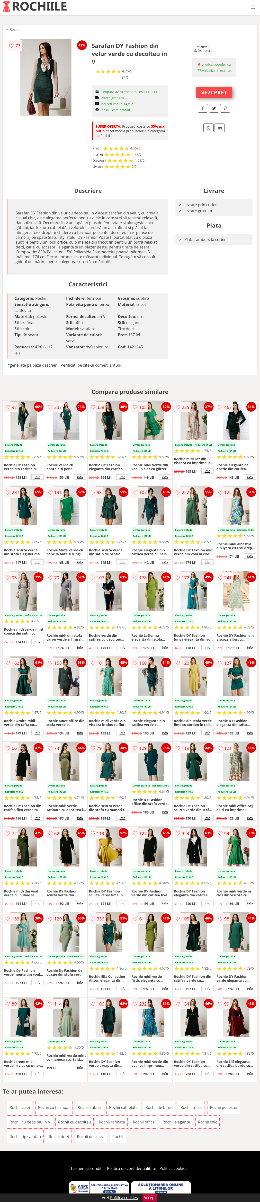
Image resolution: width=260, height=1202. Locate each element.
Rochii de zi (59, 1136)
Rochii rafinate (112, 1122)
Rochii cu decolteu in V (29, 1122)
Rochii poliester (224, 1107)
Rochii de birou (159, 1107)
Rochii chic (207, 1122)
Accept (150, 1197)
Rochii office (144, 1122)
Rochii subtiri (89, 1107)
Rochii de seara (90, 1136)
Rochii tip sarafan (25, 1136)
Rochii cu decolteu (74, 1122)
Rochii (14, 29)
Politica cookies (173, 1168)
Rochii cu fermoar (54, 1107)
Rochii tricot (191, 1107)
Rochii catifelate (123, 1107)
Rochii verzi (19, 1107)
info (37, 477)
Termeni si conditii (87, 1168)
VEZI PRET (214, 92)
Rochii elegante (176, 1122)
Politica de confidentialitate (131, 1168)
